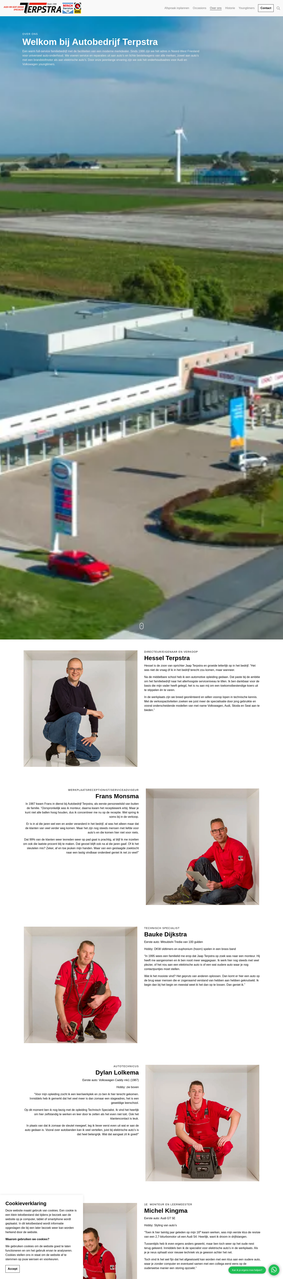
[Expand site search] (278, 8)
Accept (12, 1268)
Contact (265, 8)
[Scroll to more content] (141, 626)
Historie (230, 8)
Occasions (199, 8)
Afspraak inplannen (176, 8)
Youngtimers (246, 8)
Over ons (216, 8)
